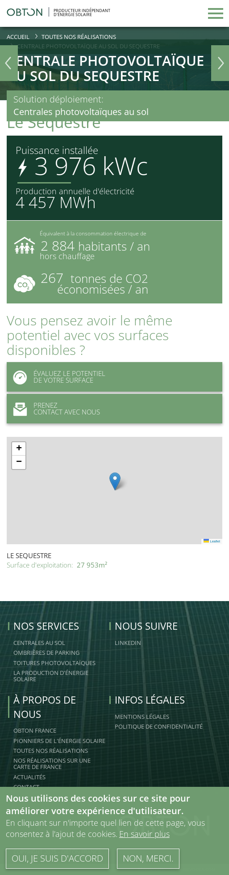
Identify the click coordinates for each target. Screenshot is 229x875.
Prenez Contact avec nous (53, 408)
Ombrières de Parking (46, 653)
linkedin (128, 643)
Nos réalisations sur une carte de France (52, 763)
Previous (9, 63)
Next (220, 63)
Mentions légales (142, 717)
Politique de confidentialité (159, 726)
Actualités (29, 777)
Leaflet (212, 541)
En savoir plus (144, 833)
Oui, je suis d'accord (57, 858)
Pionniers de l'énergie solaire (59, 741)
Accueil (18, 37)
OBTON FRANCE (34, 730)
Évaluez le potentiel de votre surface (56, 377)
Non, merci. (148, 858)
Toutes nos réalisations (79, 37)
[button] (115, 481)
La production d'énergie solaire (50, 676)
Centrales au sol (39, 643)
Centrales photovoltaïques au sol (81, 112)
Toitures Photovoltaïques (54, 663)
